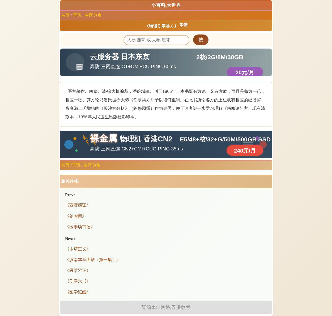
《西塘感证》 (78, 205)
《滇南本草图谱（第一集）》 (92, 259)
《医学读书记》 (80, 226)
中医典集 (93, 15)
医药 (77, 15)
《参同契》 (75, 216)
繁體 (184, 25)
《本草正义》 (78, 249)
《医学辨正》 (78, 270)
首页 (65, 15)
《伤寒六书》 (78, 281)
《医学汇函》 (78, 292)
